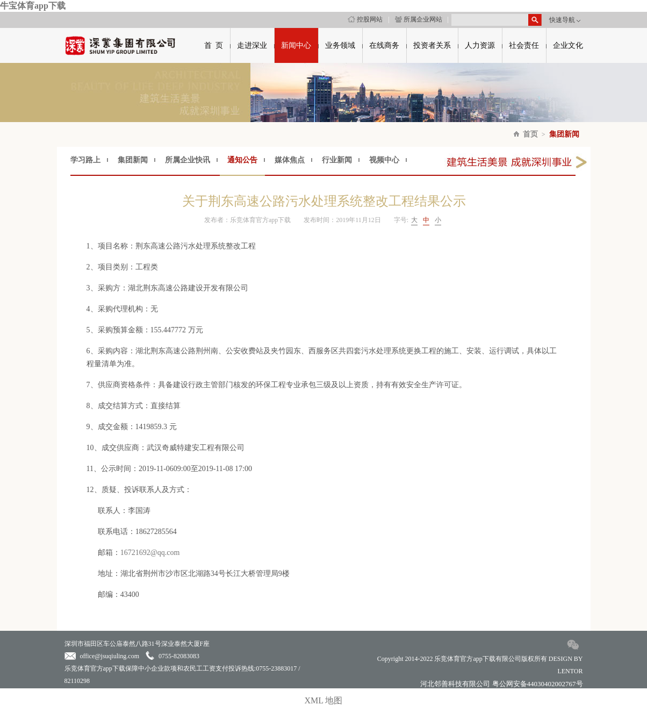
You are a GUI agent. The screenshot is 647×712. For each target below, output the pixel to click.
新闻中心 (296, 45)
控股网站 (365, 19)
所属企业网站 (418, 19)
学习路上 (85, 160)
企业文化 (568, 45)
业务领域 (340, 45)
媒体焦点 (290, 160)
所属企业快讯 (187, 160)
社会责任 (524, 45)
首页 (530, 134)
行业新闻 (337, 160)
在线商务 (384, 45)
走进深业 (252, 45)
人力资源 (480, 45)
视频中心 (384, 160)
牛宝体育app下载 (33, 5)
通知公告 (242, 160)
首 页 (213, 45)
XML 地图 (324, 700)
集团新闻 (564, 134)
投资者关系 (432, 45)
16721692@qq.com (150, 553)
